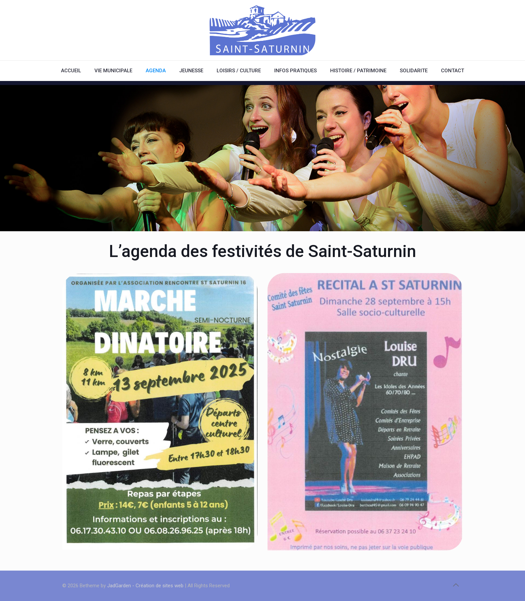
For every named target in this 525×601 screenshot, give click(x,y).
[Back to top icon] (456, 585)
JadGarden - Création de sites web (145, 586)
